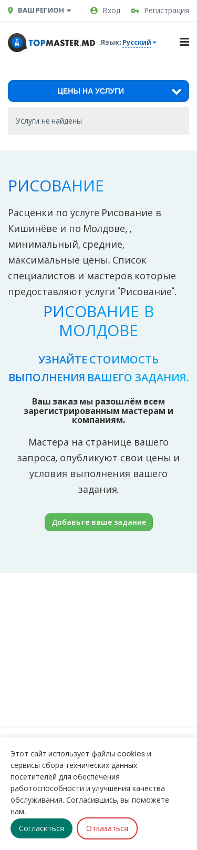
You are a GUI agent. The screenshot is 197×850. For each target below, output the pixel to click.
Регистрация (160, 10)
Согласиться (41, 828)
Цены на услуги (120, 91)
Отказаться (107, 828)
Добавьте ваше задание (98, 522)
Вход (105, 10)
